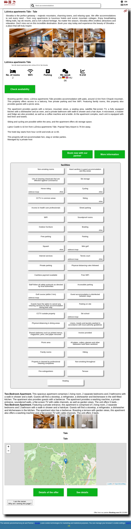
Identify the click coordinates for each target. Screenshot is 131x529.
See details (82, 492)
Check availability (20, 89)
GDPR (128, 523)
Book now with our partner (77, 154)
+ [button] (8, 447)
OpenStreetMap (120, 484)
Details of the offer (48, 492)
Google (37, 523)
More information (110, 154)
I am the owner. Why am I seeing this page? (19, 502)
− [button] (8, 451)
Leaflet (109, 484)
